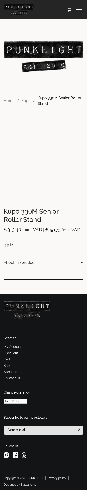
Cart (7, 359)
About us (10, 372)
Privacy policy (57, 478)
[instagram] (6, 455)
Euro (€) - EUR (13, 401)
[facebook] (15, 455)
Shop (8, 365)
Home (9, 101)
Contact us (12, 378)
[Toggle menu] (79, 9)
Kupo (26, 101)
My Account (13, 347)
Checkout (11, 353)
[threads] (24, 455)
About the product (43, 262)
